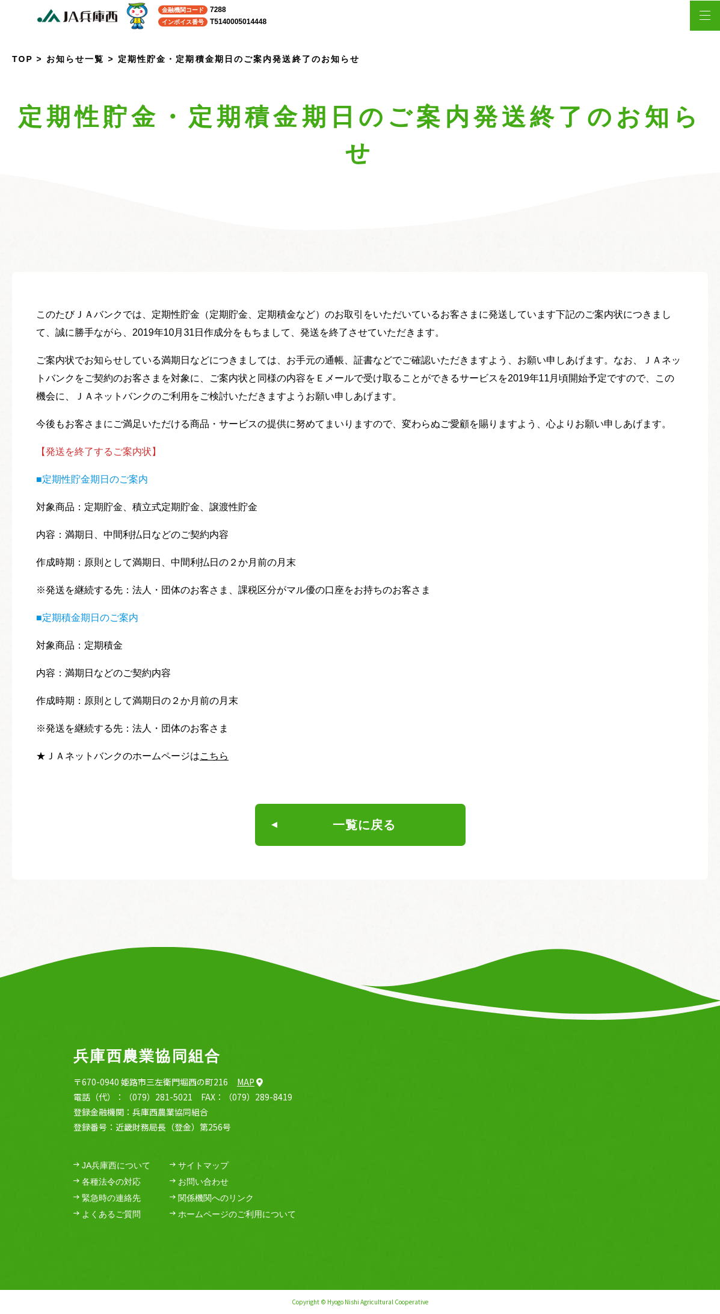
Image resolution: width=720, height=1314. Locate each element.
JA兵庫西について (111, 1165)
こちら (214, 756)
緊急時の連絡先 (107, 1198)
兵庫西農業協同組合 (147, 1055)
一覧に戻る (333, 824)
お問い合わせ (199, 1181)
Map (250, 1082)
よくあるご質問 (107, 1214)
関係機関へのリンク (212, 1198)
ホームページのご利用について (233, 1214)
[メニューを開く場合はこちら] (705, 16)
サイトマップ (199, 1165)
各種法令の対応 (107, 1181)
